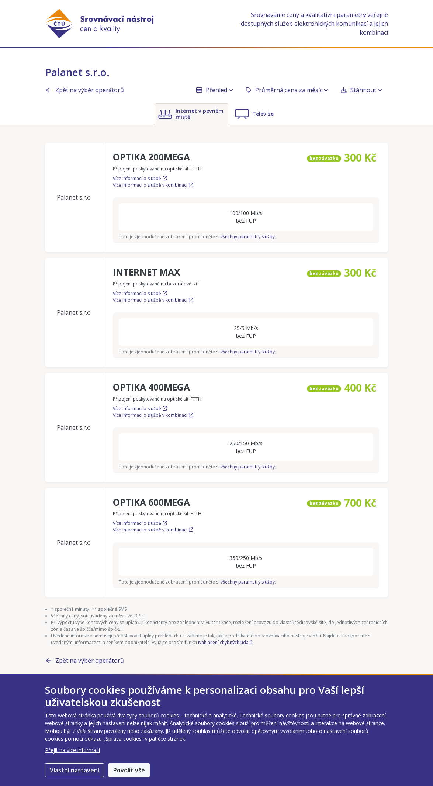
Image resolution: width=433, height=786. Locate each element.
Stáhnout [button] (361, 90)
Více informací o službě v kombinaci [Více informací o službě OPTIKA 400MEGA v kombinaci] (153, 415)
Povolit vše (129, 770)
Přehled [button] (214, 90)
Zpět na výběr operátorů (84, 90)
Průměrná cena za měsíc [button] (286, 90)
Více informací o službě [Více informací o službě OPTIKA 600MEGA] (140, 523)
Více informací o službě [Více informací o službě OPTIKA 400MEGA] (140, 408)
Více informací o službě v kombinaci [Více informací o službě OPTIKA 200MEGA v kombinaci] (153, 185)
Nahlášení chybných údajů (225, 642)
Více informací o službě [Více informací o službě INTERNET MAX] (140, 293)
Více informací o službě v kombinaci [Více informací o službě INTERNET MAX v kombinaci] (153, 300)
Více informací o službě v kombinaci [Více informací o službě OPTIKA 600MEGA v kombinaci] (153, 530)
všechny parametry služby (248, 236)
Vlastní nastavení (74, 770)
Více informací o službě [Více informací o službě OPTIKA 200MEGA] (140, 178)
